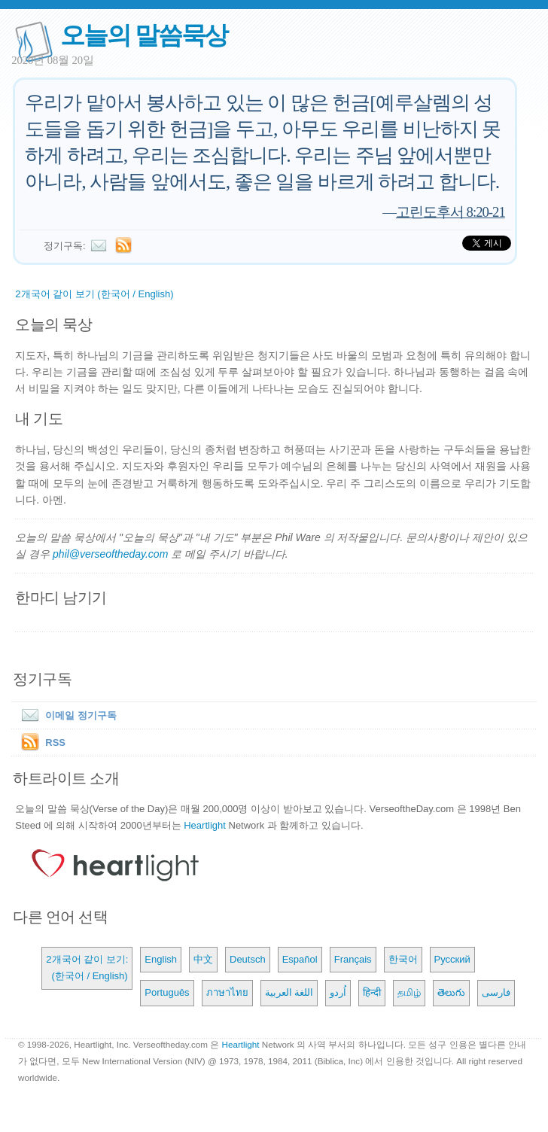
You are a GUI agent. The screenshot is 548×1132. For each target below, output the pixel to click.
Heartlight (205, 825)
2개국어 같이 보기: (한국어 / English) (87, 967)
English (161, 959)
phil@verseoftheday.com (110, 554)
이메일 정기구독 (66, 715)
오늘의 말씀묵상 (143, 35)
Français (353, 959)
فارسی (496, 992)
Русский (452, 959)
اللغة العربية (289, 992)
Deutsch (248, 959)
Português (167, 992)
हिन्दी (372, 992)
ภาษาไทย (227, 992)
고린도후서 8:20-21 (450, 212)
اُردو (338, 992)
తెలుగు (451, 992)
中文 (203, 959)
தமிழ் (409, 992)
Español (300, 959)
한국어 (403, 959)
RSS (55, 742)
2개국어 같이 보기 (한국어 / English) (94, 294)
